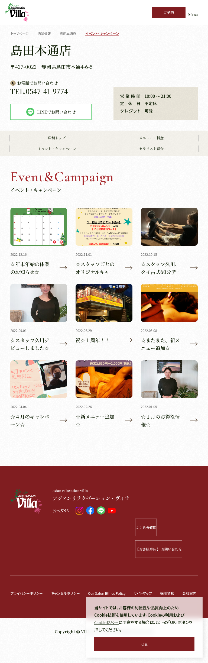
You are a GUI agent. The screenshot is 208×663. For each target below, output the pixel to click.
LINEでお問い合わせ (51, 112)
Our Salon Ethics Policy (120, 596)
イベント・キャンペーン (56, 149)
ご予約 (168, 12)
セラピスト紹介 (151, 149)
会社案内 (18, 611)
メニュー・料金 (151, 138)
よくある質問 (173, 530)
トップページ (20, 33)
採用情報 (187, 596)
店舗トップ (57, 138)
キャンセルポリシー (72, 596)
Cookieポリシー (108, 622)
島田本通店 (71, 33)
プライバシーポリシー (29, 596)
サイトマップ (160, 596)
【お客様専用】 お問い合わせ (166, 552)
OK (144, 644)
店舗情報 (46, 33)
